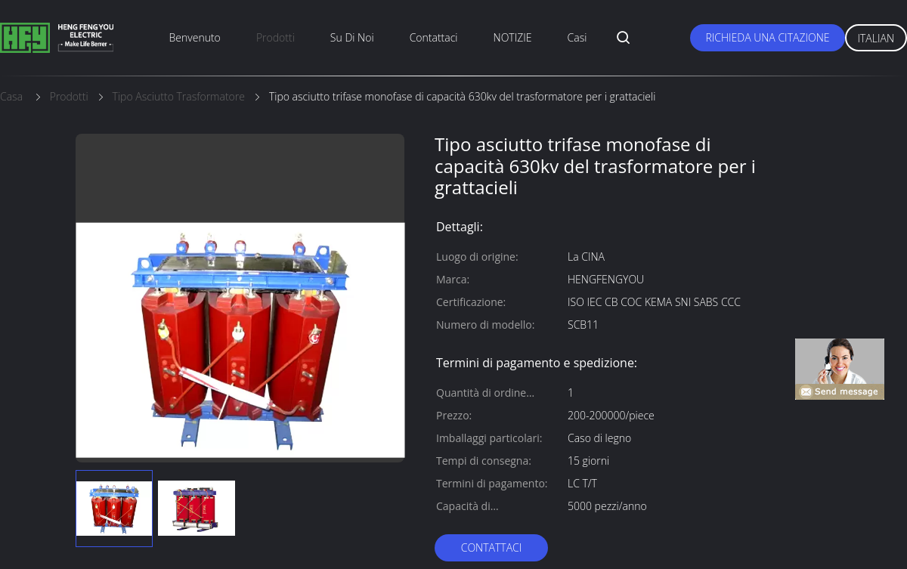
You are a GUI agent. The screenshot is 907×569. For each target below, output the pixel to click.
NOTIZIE (513, 37)
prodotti (275, 37)
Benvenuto (195, 37)
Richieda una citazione (767, 37)
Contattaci (434, 37)
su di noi (352, 37)
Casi (577, 37)
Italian (876, 38)
